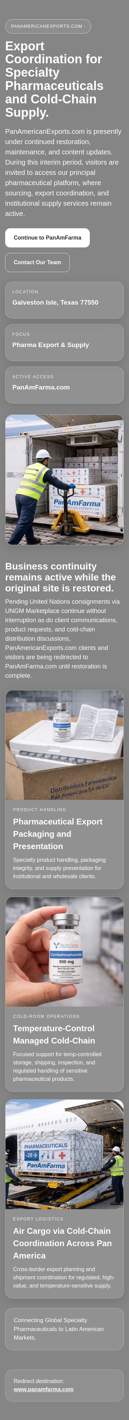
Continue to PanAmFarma (47, 238)
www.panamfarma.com (44, 1389)
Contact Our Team (37, 262)
